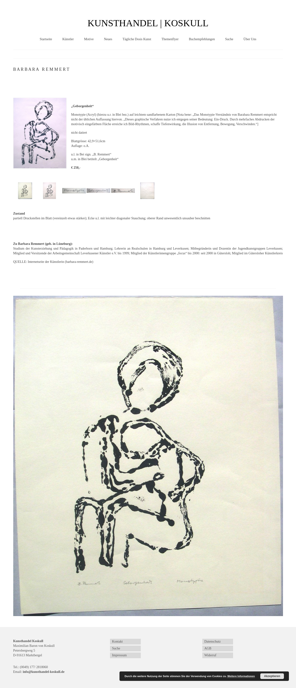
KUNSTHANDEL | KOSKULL (148, 23)
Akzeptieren (272, 676)
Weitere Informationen (241, 676)
